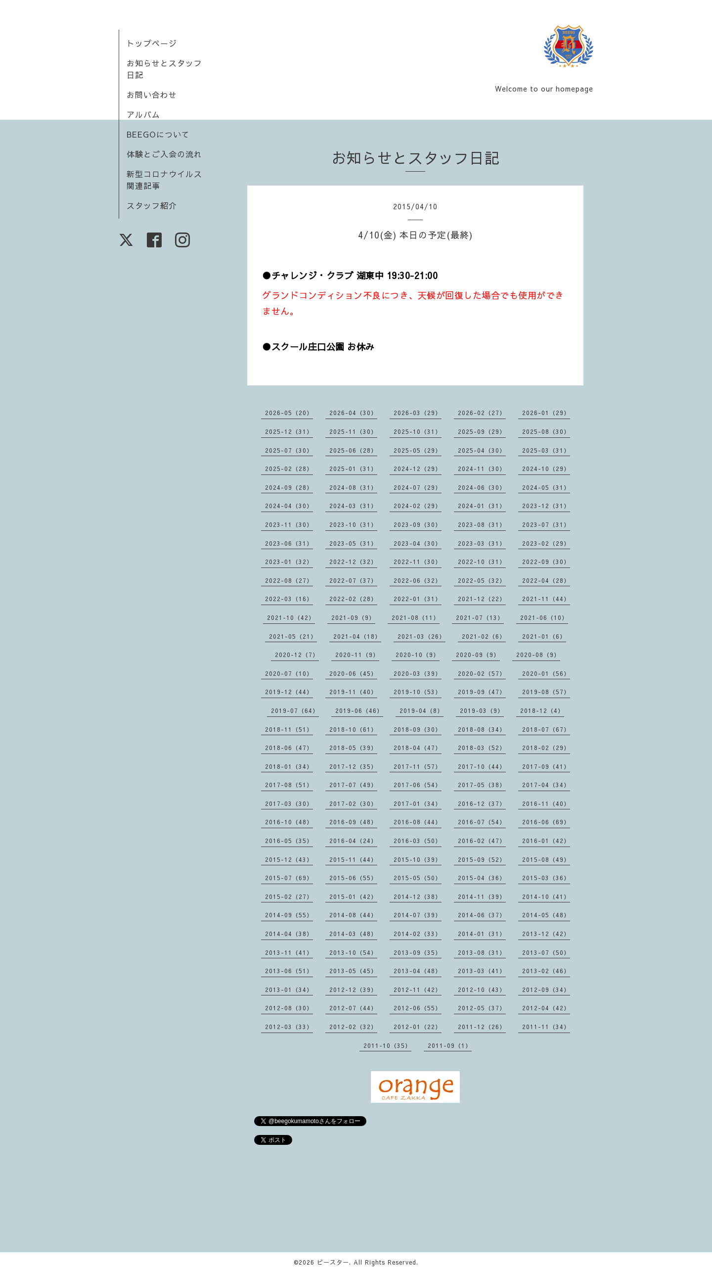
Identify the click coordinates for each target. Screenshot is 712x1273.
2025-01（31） (353, 468)
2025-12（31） (289, 431)
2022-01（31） (418, 599)
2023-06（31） (289, 543)
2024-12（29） (418, 468)
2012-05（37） (482, 1008)
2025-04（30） (482, 450)
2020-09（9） (478, 655)
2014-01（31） (482, 934)
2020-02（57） (482, 673)
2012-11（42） (418, 989)
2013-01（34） (289, 989)
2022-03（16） (289, 599)
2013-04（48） (418, 971)
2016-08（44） (418, 822)
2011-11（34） (546, 1027)
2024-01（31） (482, 506)
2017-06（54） (418, 785)
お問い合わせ (152, 94)
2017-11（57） (418, 766)
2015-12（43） (289, 859)
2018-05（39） (353, 748)
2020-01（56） (546, 673)
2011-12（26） (482, 1027)
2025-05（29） (418, 450)
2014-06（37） (482, 915)
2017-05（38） (482, 785)
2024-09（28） (289, 487)
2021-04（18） (357, 636)
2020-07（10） (289, 673)
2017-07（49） (353, 785)
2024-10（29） (546, 468)
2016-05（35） (289, 841)
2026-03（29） (418, 413)
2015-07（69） (289, 878)
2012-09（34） (546, 989)
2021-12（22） (482, 599)
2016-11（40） (546, 803)
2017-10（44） (482, 766)
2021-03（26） (421, 636)
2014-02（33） (418, 934)
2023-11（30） (289, 524)
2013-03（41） (482, 971)
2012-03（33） (289, 1027)
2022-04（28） (546, 580)
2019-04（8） (422, 710)
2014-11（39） (482, 896)
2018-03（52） (482, 748)
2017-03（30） (289, 803)
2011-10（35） (387, 1045)
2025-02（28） (289, 468)
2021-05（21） (293, 636)
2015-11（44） (353, 859)
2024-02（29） (418, 506)
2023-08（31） (482, 524)
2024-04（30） (289, 506)
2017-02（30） (353, 803)
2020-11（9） (357, 655)
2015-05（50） (418, 878)
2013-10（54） (353, 952)
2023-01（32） (289, 562)
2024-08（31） (353, 487)
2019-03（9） (482, 710)
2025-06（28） (353, 450)
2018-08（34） (482, 729)
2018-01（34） (289, 766)
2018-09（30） (418, 729)
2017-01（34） (418, 803)
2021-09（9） (353, 617)
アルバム (143, 114)
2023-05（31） (353, 543)
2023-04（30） (418, 543)
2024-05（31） (546, 487)
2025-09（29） (482, 431)
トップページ (152, 43)
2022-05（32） (482, 580)
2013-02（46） (546, 971)
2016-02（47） (482, 841)
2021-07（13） (480, 617)
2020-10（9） (418, 655)
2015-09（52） (482, 859)
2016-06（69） (546, 822)
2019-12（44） (289, 692)
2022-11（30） (418, 562)
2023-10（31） (353, 524)
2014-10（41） (546, 896)
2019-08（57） (546, 692)
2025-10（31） (418, 431)
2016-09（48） (353, 822)
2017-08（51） (289, 785)
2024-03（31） (353, 506)
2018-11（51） (289, 729)
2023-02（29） (546, 543)
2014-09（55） (289, 915)
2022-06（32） (418, 580)
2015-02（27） (289, 896)
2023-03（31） (482, 543)
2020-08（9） (538, 655)
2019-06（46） (359, 710)
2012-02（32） (353, 1027)
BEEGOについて (158, 134)
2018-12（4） (542, 710)
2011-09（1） (450, 1045)
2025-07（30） (289, 450)
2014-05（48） (546, 915)
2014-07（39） (418, 915)
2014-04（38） (289, 934)
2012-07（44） (353, 1008)
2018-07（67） (546, 729)
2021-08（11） (416, 617)
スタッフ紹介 (152, 205)
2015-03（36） (546, 878)
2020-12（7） (297, 655)
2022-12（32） (353, 562)
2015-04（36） (482, 878)
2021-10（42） (291, 617)
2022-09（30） (546, 562)
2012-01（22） (418, 1027)
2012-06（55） (418, 1008)
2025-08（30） (546, 431)
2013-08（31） (482, 952)
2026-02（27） (482, 413)
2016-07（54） (482, 822)
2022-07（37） (353, 580)
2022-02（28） (353, 599)
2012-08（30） (289, 1008)
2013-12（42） (546, 934)
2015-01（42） (353, 896)
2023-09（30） (418, 524)
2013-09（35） (418, 952)
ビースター (333, 1262)
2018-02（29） (546, 748)
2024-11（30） (482, 468)
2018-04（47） (418, 748)
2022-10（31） (482, 562)
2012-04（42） (546, 1008)
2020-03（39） (418, 673)
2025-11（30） (353, 431)
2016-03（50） (418, 841)
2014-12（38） (418, 896)
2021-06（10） (544, 617)
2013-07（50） (546, 952)
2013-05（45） (353, 971)
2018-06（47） (289, 748)
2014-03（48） (353, 934)
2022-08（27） (289, 580)
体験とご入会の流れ (164, 153)
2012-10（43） (482, 989)
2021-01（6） (544, 636)
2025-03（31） (546, 450)
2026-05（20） (289, 413)
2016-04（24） (353, 841)
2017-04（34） (546, 785)
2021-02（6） (484, 636)
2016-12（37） (482, 803)
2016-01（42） (546, 841)
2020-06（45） (353, 673)
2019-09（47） (482, 692)
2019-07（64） (295, 710)
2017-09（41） (546, 766)
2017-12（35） (353, 766)
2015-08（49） (546, 859)
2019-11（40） (353, 692)
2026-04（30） (353, 413)
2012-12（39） (353, 989)
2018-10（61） (353, 729)
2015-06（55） (353, 878)
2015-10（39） (418, 859)
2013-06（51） (289, 971)
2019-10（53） (418, 692)
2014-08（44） (353, 915)
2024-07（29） (418, 487)
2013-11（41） (289, 952)
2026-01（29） (546, 413)
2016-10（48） (289, 822)
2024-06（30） (482, 487)
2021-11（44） (546, 599)
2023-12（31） (546, 506)
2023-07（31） (546, 524)
